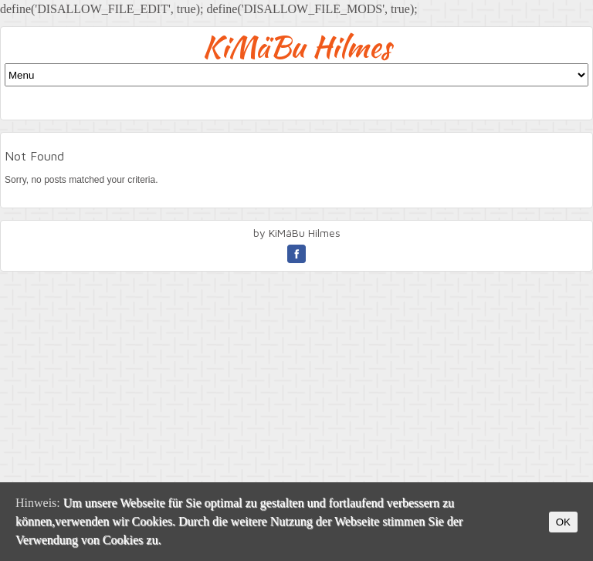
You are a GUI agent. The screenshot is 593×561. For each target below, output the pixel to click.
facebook (296, 254)
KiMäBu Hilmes (296, 46)
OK (563, 522)
